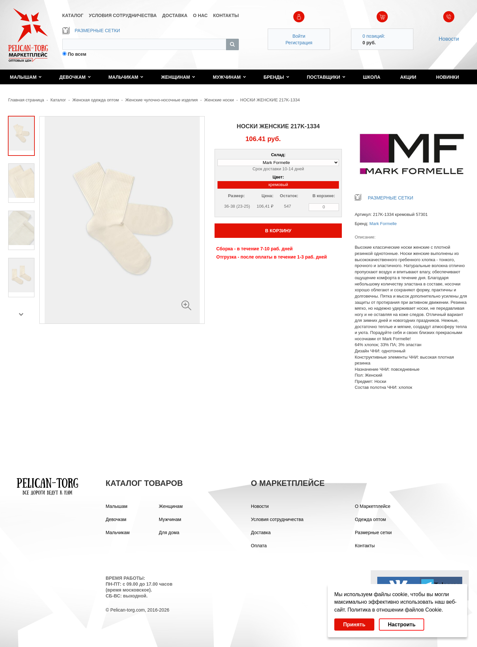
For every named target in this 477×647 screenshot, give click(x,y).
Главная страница (26, 99)
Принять (354, 624)
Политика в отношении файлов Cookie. (395, 610)
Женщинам (178, 77)
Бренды (276, 77)
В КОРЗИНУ (278, 230)
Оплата (259, 545)
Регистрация (298, 42)
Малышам (26, 77)
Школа (371, 77)
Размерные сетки (373, 532)
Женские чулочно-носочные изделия (162, 99)
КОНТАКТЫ (226, 15)
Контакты (365, 545)
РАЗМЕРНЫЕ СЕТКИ (91, 30)
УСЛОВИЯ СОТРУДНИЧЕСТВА (123, 15)
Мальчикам (125, 77)
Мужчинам (229, 77)
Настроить (401, 624)
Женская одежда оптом (96, 99)
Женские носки (219, 99)
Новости (449, 39)
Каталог (58, 99)
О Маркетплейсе (372, 506)
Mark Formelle (383, 223)
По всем (77, 54)
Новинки (447, 77)
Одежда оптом (370, 519)
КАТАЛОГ (73, 15)
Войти (298, 36)
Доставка (261, 532)
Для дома (169, 532)
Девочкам (75, 77)
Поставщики (326, 77)
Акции (408, 77)
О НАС (200, 15)
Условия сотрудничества (277, 519)
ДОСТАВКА (174, 15)
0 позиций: (374, 36)
